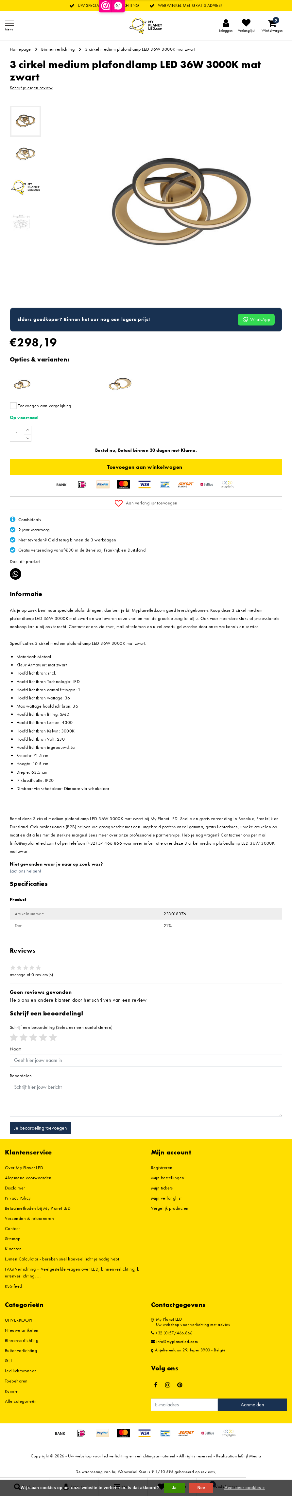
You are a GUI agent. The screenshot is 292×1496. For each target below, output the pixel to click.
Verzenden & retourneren (29, 1218)
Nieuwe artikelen (22, 1330)
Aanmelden (252, 1404)
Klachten (13, 1249)
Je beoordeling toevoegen (40, 1127)
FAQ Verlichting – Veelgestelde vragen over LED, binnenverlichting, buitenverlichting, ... (72, 1272)
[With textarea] (146, 1099)
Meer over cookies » (244, 1488)
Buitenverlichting (21, 1350)
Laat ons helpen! (26, 871)
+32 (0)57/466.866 (172, 1333)
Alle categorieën (21, 1401)
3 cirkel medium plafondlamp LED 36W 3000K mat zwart (140, 49)
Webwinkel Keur (132, 1471)
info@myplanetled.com (174, 1341)
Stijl (8, 1361)
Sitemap (12, 1238)
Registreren (162, 1167)
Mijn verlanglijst (166, 1198)
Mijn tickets (162, 1188)
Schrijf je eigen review (31, 88)
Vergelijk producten (170, 1208)
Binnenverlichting (58, 49)
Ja (174, 1488)
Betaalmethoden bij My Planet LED (38, 1208)
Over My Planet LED (24, 1167)
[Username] (146, 1060)
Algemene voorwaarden (28, 1178)
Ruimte (11, 1391)
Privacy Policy (18, 1198)
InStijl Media (249, 1456)
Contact (12, 1228)
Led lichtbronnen (21, 1371)
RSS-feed (13, 1286)
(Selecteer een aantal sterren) (61, 1027)
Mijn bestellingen (167, 1178)
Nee (201, 1488)
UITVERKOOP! (18, 1320)
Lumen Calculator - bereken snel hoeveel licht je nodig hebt (62, 1259)
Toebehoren (16, 1381)
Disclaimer (15, 1188)
